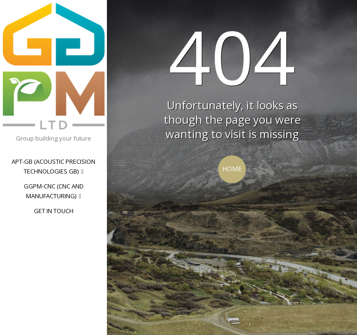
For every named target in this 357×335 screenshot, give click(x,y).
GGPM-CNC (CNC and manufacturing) (54, 191)
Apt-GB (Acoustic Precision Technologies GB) (53, 166)
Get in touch (53, 211)
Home (232, 168)
